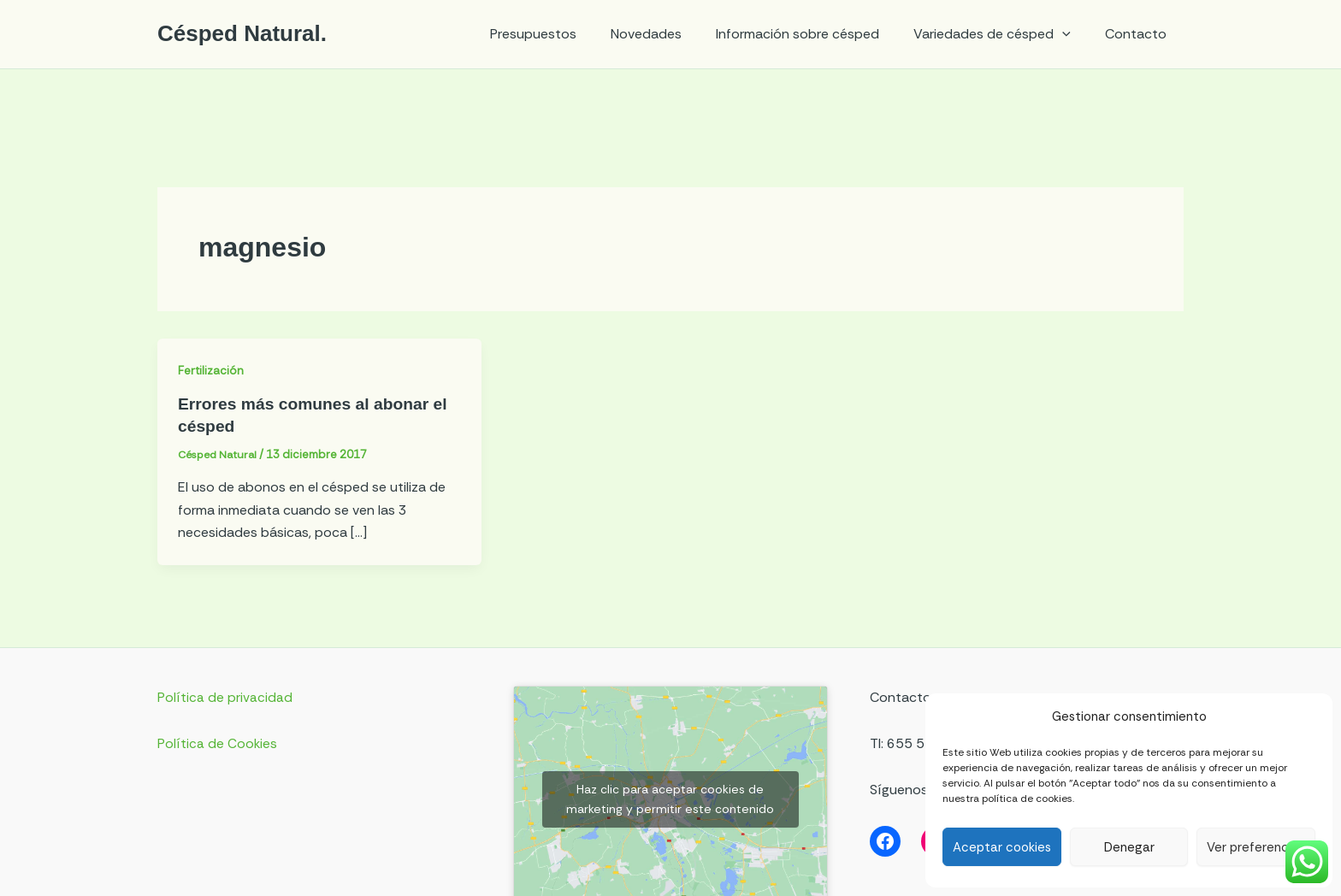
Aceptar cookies (1002, 847)
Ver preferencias (1256, 847)
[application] (1072, 34)
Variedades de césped (1002, 34)
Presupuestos (564, 34)
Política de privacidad (224, 697)
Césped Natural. (242, 33)
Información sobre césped (814, 34)
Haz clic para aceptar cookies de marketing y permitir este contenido (670, 798)
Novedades (670, 34)
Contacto (1139, 34)
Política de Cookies (217, 743)
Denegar (1129, 847)
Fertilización (211, 370)
